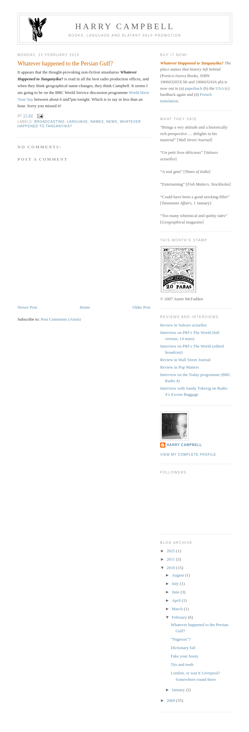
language (77, 121)
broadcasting (49, 121)
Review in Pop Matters (179, 367)
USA (220, 88)
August (178, 575)
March (178, 608)
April (177, 600)
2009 (171, 700)
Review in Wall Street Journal (185, 359)
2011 (171, 559)
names (97, 121)
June (176, 591)
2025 (171, 550)
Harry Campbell (125, 26)
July (176, 583)
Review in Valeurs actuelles (183, 325)
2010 (171, 567)
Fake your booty (184, 656)
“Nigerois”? (181, 639)
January (179, 689)
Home (85, 307)
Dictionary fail (183, 647)
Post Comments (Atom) (61, 319)
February (180, 617)
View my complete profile (188, 454)
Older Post (141, 307)
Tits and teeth (182, 664)
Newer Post (27, 307)
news (111, 121)
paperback (193, 88)
